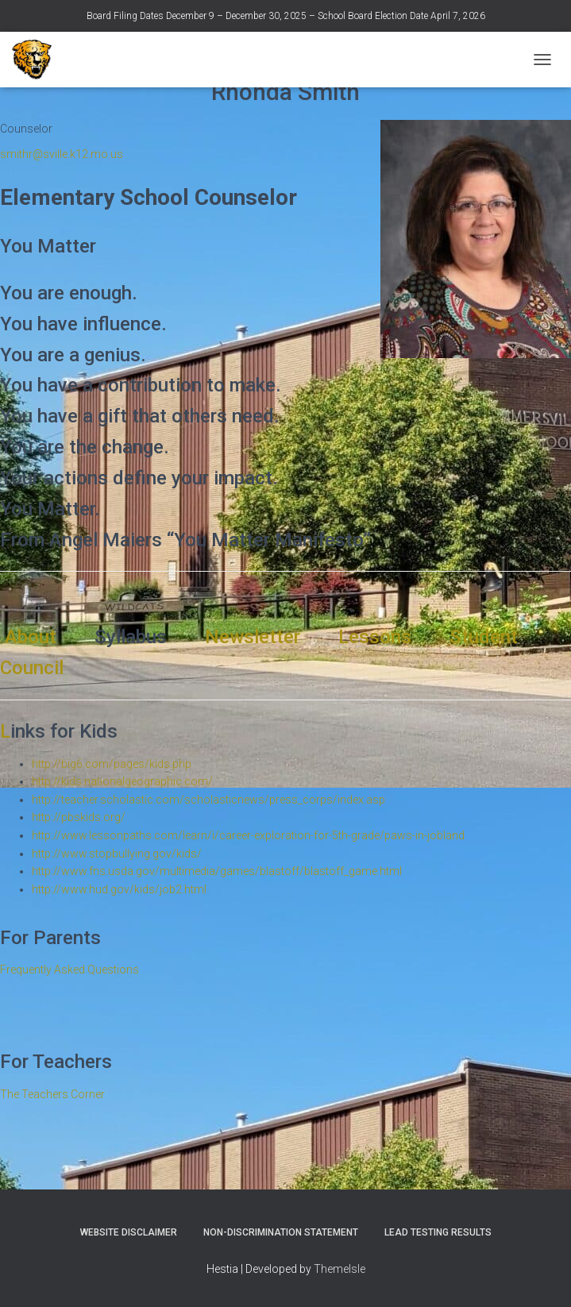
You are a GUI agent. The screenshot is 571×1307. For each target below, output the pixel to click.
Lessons (377, 637)
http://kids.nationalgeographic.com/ (122, 781)
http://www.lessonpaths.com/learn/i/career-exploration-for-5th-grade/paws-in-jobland (248, 835)
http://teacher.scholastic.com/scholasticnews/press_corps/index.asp (208, 799)
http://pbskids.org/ (78, 817)
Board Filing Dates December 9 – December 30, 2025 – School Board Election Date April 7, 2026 (286, 15)
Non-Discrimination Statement (280, 1232)
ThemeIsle (339, 1269)
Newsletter (252, 637)
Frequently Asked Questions (69, 969)
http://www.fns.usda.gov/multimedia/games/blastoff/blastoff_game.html (217, 871)
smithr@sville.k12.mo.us (61, 154)
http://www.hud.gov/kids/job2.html (119, 889)
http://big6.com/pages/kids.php (111, 764)
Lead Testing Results (438, 1232)
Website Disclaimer (128, 1232)
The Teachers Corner (52, 1094)
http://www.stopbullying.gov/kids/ (117, 853)
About (33, 637)
